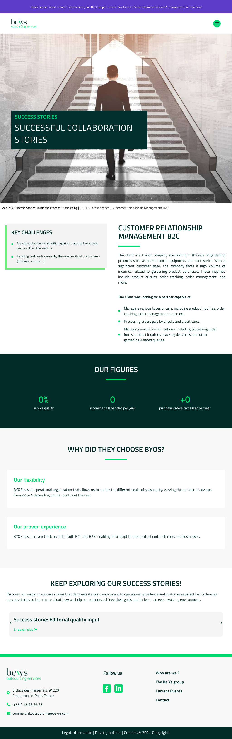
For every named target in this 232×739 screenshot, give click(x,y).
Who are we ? (167, 673)
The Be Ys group (170, 682)
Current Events (169, 691)
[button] (217, 23)
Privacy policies (108, 733)
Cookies (131, 733)
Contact (162, 700)
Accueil (6, 208)
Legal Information (77, 733)
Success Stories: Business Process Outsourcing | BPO (49, 208)
